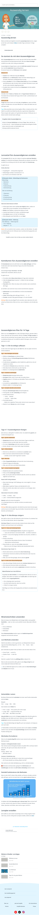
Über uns (5, 903)
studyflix (20, 2)
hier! (33, 815)
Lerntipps (3, 35)
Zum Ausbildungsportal (9, 893)
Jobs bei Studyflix (17, 903)
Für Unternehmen (32, 903)
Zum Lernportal (7, 889)
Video (15, 43)
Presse (33, 906)
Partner (6, 906)
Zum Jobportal (7, 897)
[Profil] (37, 2)
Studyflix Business (20, 906)
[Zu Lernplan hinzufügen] (2, 31)
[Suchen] (36, 5)
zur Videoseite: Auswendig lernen (19, 826)
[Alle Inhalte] (2, 2)
